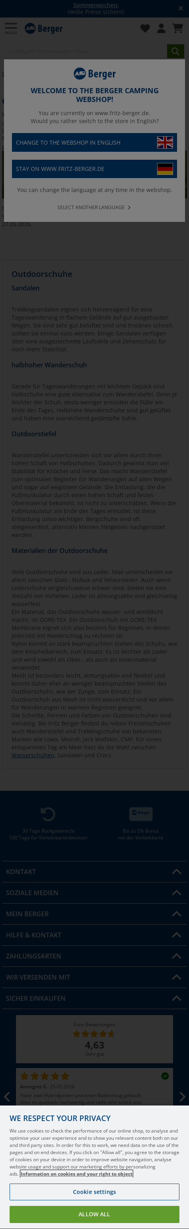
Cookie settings (94, 1205)
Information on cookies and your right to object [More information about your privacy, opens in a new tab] (76, 1187)
